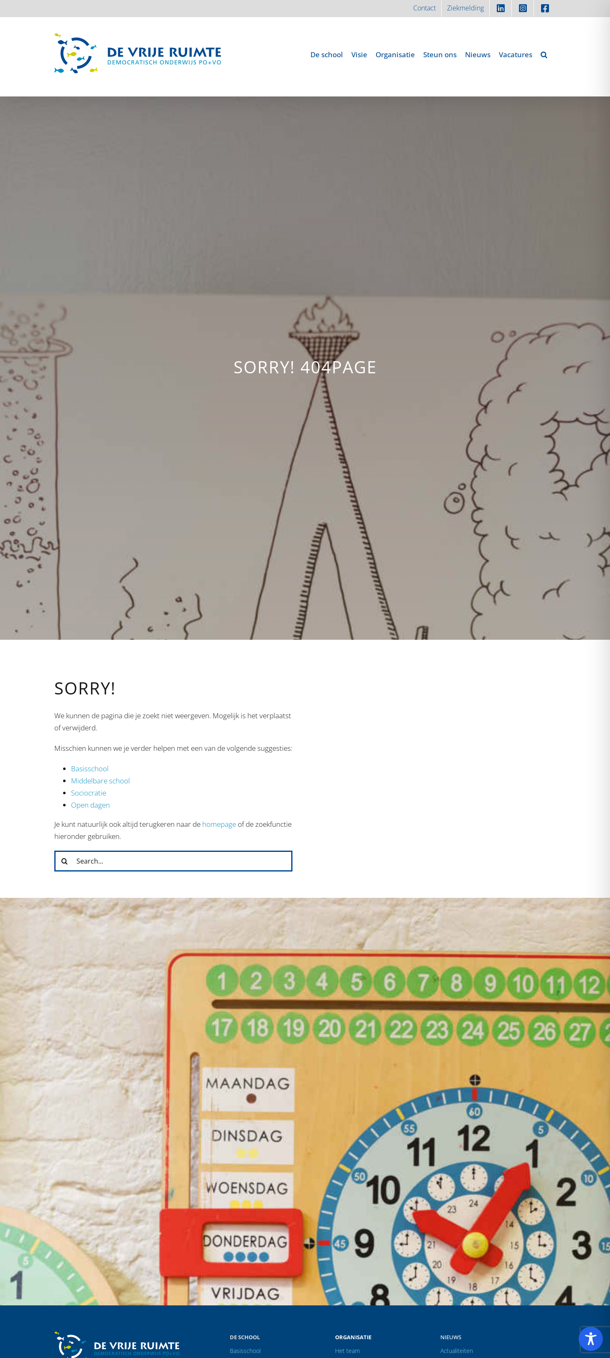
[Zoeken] (64, 861)
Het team (347, 1351)
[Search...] (173, 861)
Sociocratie (88, 793)
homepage (219, 824)
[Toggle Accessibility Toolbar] (591, 1339)
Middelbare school (100, 780)
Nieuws (450, 1337)
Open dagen (90, 805)
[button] (544, 54)
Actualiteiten (456, 1351)
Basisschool (90, 768)
